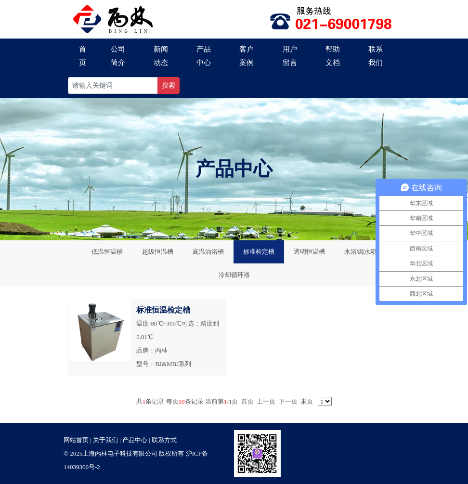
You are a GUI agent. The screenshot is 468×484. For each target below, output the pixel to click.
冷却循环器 (234, 274)
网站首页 (76, 440)
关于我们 (105, 440)
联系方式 (164, 440)
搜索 (168, 85)
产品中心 (203, 55)
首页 (82, 55)
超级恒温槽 (157, 251)
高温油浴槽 (208, 251)
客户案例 (246, 55)
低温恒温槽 (107, 251)
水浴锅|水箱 (360, 251)
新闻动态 (161, 55)
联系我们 (375, 55)
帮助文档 (332, 55)
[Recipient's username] (113, 85)
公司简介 (118, 55)
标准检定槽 (258, 251)
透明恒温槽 (309, 251)
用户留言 (290, 55)
